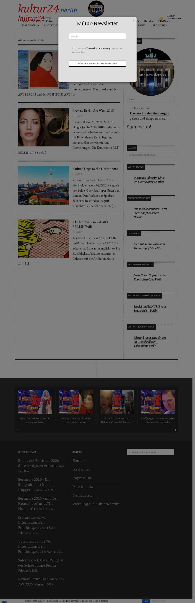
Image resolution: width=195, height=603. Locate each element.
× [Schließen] (133, 19)
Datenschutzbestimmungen (99, 48)
